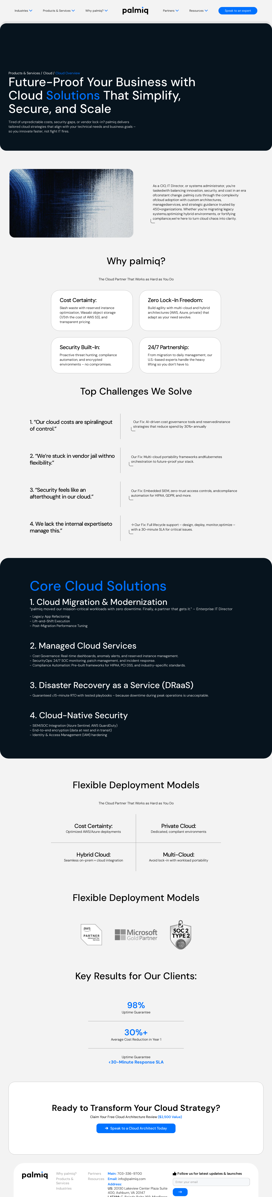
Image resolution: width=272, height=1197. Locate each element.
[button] (29, 10)
